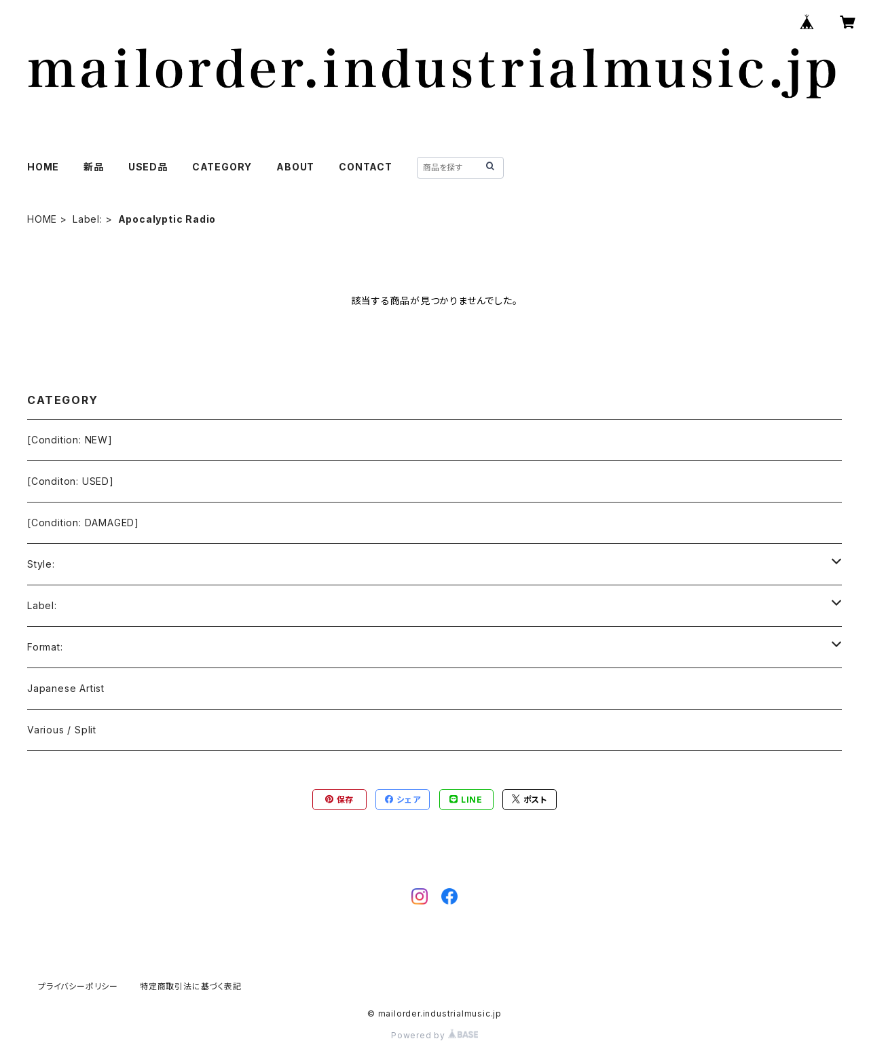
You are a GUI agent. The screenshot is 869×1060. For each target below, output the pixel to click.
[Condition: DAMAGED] (83, 522)
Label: (88, 219)
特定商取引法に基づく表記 (191, 986)
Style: (41, 564)
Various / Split (61, 729)
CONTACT (365, 166)
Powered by (434, 1035)
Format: (45, 647)
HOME (43, 166)
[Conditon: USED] (70, 481)
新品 (94, 166)
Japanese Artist (66, 688)
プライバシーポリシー (78, 986)
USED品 (148, 166)
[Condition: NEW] (70, 439)
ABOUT (295, 166)
